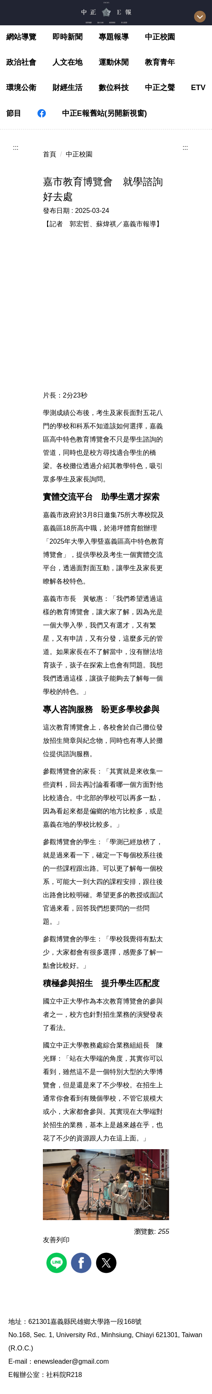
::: (15, 147)
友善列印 (56, 1239)
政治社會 (21, 62)
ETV (198, 87)
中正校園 (160, 37)
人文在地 (67, 62)
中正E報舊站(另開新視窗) (104, 113)
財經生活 (67, 87)
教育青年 (160, 62)
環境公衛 (21, 87)
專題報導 (114, 37)
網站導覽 (21, 37)
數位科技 (114, 87)
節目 (13, 113)
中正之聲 (160, 87)
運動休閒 (114, 62)
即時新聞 (67, 37)
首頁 (49, 154)
